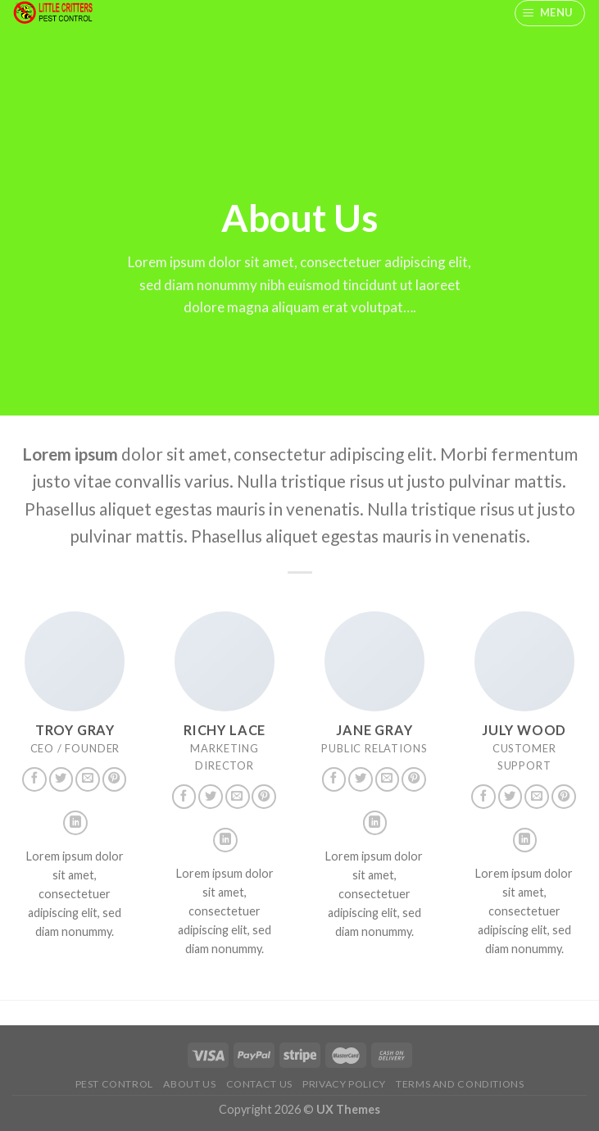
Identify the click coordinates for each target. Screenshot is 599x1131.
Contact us (259, 1084)
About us (189, 1084)
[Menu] (550, 13)
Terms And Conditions (460, 1084)
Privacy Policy (344, 1084)
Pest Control (114, 1084)
